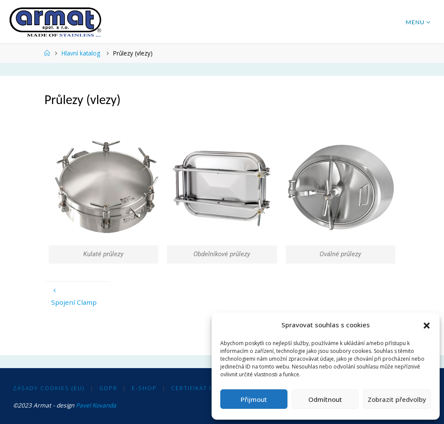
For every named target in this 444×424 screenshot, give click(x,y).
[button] (426, 325)
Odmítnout (325, 399)
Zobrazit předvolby (397, 399)
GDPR (108, 388)
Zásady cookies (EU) (49, 388)
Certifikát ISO (196, 388)
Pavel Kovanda (96, 405)
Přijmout (254, 399)
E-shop (144, 388)
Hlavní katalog (81, 53)
